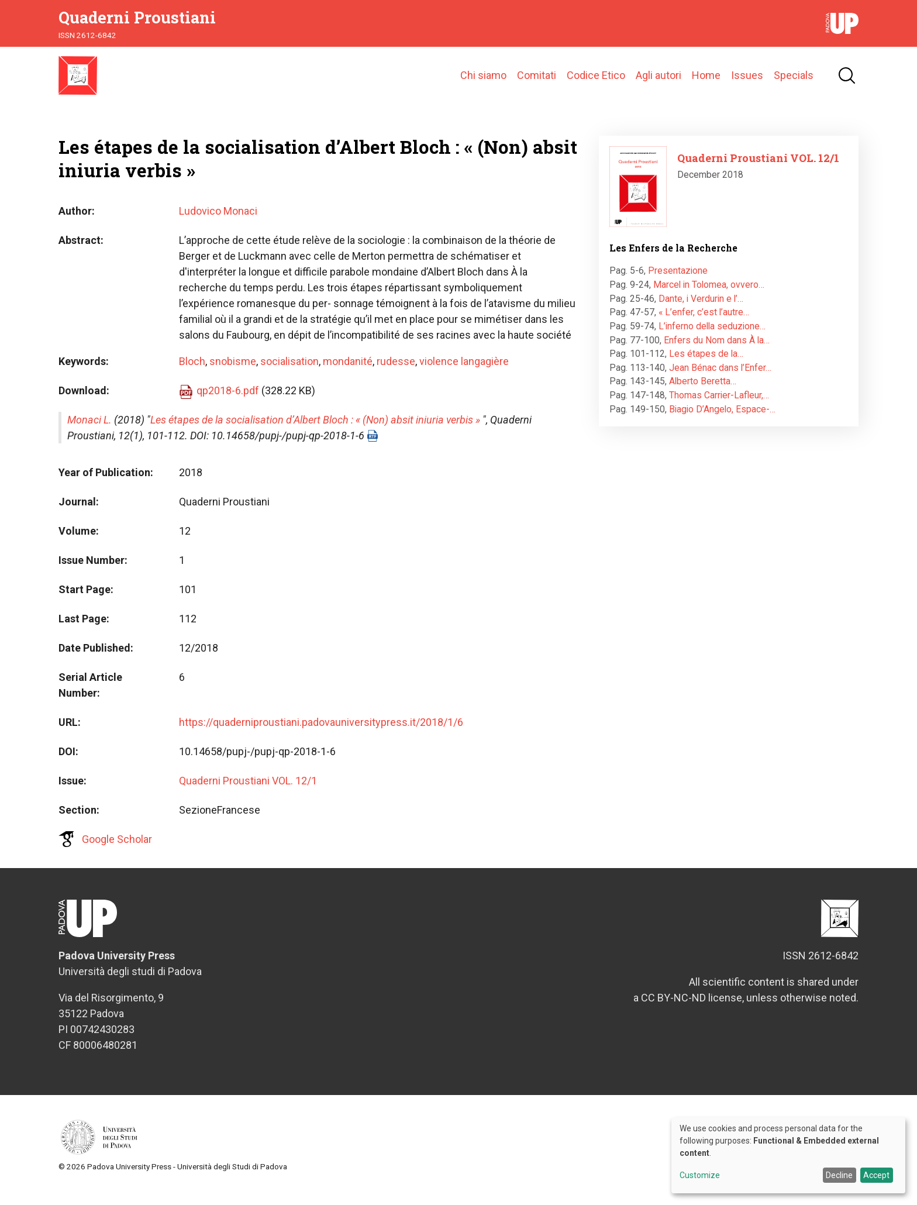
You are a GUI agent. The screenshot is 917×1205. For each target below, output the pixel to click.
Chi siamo (483, 81)
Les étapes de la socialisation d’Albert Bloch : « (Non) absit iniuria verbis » (315, 432)
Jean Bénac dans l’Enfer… (720, 379)
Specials (793, 81)
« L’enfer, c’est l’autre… (704, 324)
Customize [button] (700, 1175)
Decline (839, 1175)
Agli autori (658, 81)
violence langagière (464, 374)
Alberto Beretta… (702, 394)
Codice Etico (596, 81)
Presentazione (678, 283)
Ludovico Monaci (218, 224)
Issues (747, 81)
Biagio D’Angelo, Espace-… (722, 421)
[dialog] (788, 1155)
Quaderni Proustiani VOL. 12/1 (248, 793)
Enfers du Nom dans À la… (717, 352)
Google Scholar (117, 852)
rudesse (396, 374)
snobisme (232, 374)
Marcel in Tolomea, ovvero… (708, 297)
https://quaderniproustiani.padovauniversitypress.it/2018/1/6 (321, 735)
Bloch (192, 374)
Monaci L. (89, 432)
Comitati (536, 81)
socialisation (289, 374)
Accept (876, 1175)
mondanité (348, 374)
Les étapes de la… (706, 366)
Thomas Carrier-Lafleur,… (719, 408)
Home (706, 81)
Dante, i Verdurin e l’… (701, 310)
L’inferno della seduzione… (712, 339)
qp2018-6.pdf (227, 403)
